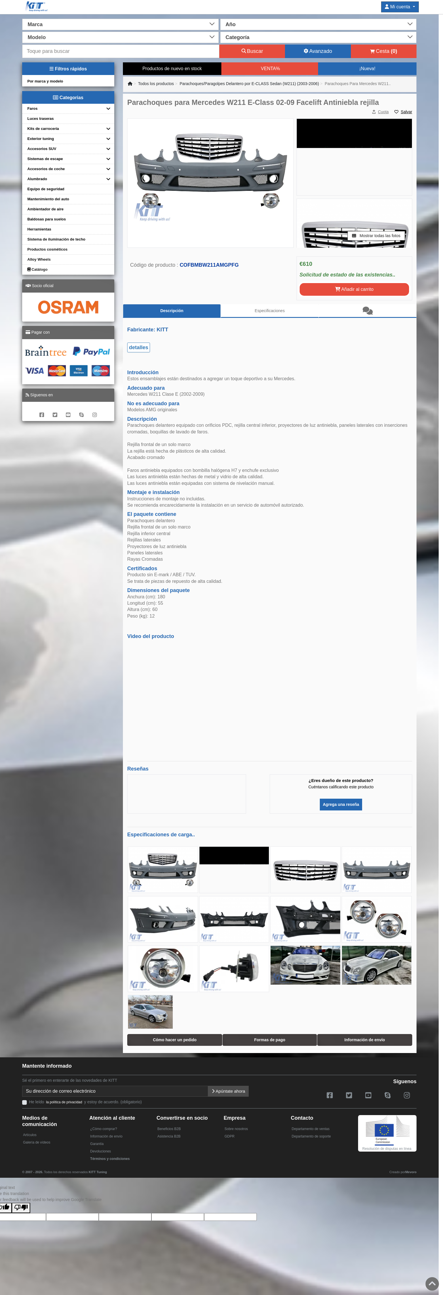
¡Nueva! (367, 68)
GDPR (230, 1136)
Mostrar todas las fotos (376, 235)
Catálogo (37, 269)
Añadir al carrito (354, 289)
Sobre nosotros (236, 1129)
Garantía (97, 1144)
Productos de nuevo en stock (172, 68)
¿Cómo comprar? (103, 1129)
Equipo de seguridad (45, 189)
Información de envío (106, 1136)
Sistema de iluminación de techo (56, 239)
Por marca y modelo (45, 81)
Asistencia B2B (169, 1136)
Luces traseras (40, 118)
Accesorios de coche (46, 169)
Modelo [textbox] (37, 37)
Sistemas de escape (45, 159)
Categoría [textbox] (238, 37)
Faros (32, 108)
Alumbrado (37, 179)
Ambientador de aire (45, 209)
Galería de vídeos (36, 1142)
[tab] (368, 311)
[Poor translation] (21, 1208)
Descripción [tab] (171, 310)
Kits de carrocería (43, 128)
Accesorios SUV (41, 149)
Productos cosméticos (47, 249)
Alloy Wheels (39, 259)
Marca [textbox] (35, 24)
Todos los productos (156, 83)
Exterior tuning (40, 139)
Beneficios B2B (169, 1129)
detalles (138, 347)
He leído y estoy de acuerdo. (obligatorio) (85, 1102)
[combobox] (120, 23)
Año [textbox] (231, 24)
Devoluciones (100, 1151)
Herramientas (39, 229)
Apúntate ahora (228, 1091)
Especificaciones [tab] (270, 310)
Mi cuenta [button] (398, 6)
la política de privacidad (64, 1102)
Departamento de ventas (310, 1129)
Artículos (30, 1135)
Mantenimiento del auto (48, 199)
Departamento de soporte (311, 1136)
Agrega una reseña (341, 804)
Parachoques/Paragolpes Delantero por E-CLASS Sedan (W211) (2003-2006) (249, 83)
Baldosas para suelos (46, 219)
